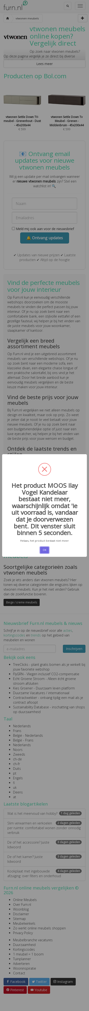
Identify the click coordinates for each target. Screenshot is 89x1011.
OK (44, 550)
